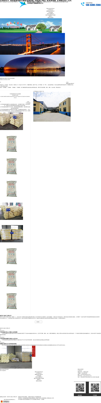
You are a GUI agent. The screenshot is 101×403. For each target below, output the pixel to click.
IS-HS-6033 (26, 96)
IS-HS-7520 (21, 96)
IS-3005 (4, 96)
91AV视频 (20, 399)
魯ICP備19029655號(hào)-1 (9, 399)
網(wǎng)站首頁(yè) (50, 8)
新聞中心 (50, 16)
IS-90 (13, 96)
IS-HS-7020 (16, 96)
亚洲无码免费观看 (26, 399)
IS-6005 (7, 96)
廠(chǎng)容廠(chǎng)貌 (50, 15)
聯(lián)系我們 (50, 17)
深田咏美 (38, 399)
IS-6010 (10, 96)
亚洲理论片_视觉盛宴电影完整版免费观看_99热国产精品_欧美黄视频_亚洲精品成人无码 (36, 398)
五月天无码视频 (33, 399)
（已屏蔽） (42, 399)
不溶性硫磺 (50, 12)
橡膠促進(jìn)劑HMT (50, 11)
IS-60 (1, 96)
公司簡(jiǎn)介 (50, 9)
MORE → (38, 321)
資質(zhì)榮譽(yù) (50, 13)
